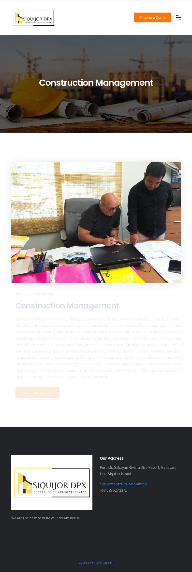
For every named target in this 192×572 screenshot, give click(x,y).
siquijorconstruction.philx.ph (123, 483)
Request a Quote (152, 17)
